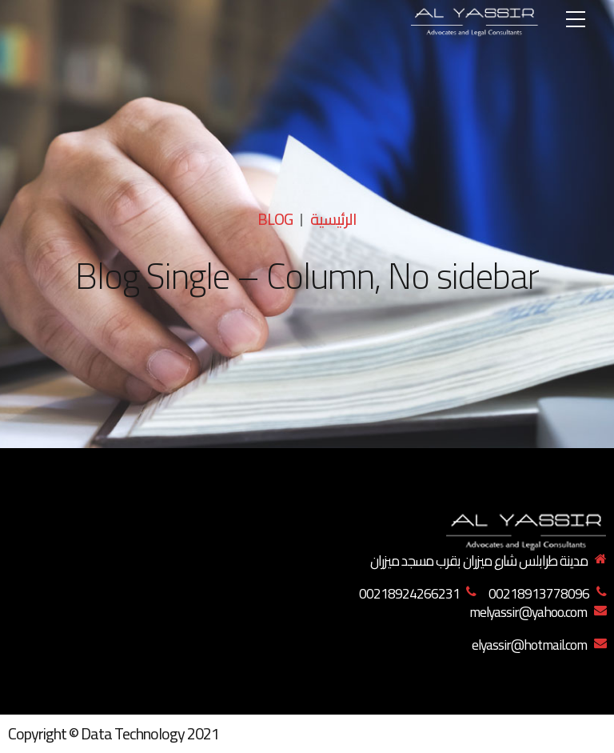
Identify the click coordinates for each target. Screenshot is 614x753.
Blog (275, 219)
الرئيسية (333, 219)
